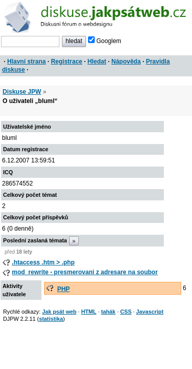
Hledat (97, 61)
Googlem (104, 41)
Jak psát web (59, 312)
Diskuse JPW (22, 91)
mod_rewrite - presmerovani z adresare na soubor (85, 272)
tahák (108, 312)
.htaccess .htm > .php (43, 262)
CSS (126, 312)
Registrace (66, 61)
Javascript (149, 312)
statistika (51, 319)
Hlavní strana (26, 61)
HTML (88, 312)
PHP (63, 289)
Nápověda (126, 61)
